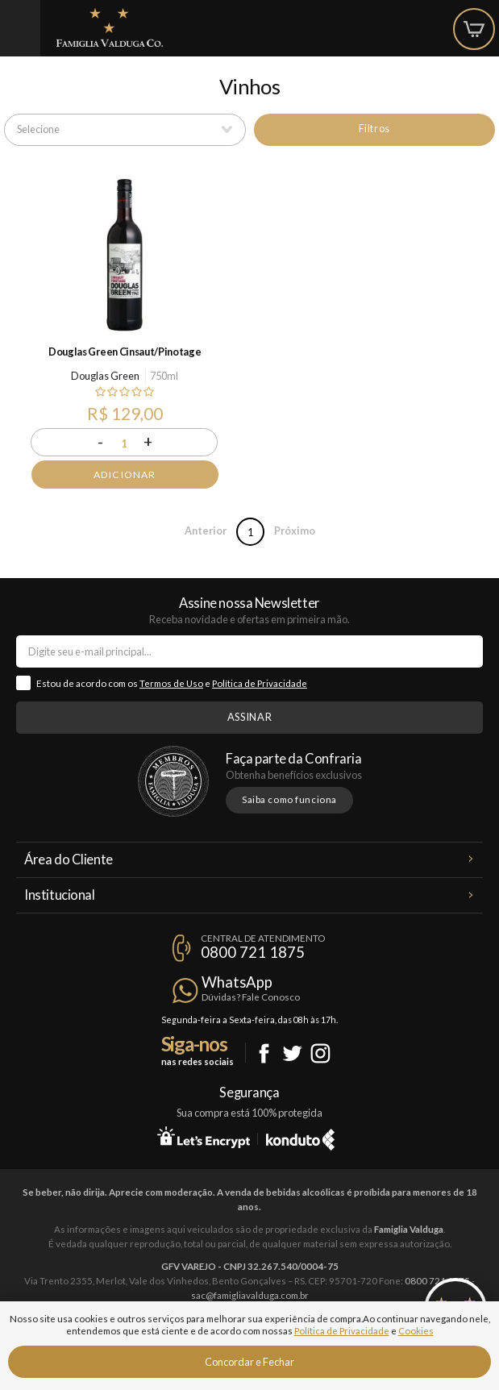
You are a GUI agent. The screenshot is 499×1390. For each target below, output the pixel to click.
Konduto (300, 1137)
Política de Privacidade (259, 683)
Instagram (320, 1053)
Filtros (374, 128)
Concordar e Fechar (249, 1361)
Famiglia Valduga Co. (109, 27)
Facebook (264, 1053)
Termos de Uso (171, 683)
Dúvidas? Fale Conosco (251, 997)
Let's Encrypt (203, 1137)
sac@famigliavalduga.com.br (250, 1295)
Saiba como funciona (289, 799)
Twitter (292, 1053)
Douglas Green (105, 375)
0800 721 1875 (253, 952)
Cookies (416, 1330)
